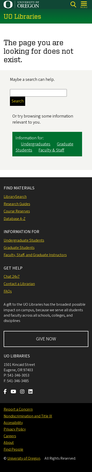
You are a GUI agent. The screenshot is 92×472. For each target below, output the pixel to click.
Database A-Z (14, 218)
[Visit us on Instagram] (22, 392)
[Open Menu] (84, 4)
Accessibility (13, 422)
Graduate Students (19, 247)
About (9, 442)
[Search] (73, 4)
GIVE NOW (46, 339)
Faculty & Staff (51, 150)
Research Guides (17, 204)
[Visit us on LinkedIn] (30, 392)
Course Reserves (17, 211)
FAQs (8, 291)
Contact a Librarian (19, 284)
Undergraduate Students (24, 240)
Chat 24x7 (12, 276)
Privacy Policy (15, 429)
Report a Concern (18, 409)
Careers (10, 436)
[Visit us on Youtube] (13, 392)
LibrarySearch (15, 196)
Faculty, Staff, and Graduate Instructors (35, 255)
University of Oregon (23, 458)
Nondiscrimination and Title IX (28, 416)
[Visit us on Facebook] (5, 392)
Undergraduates (35, 144)
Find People (13, 449)
